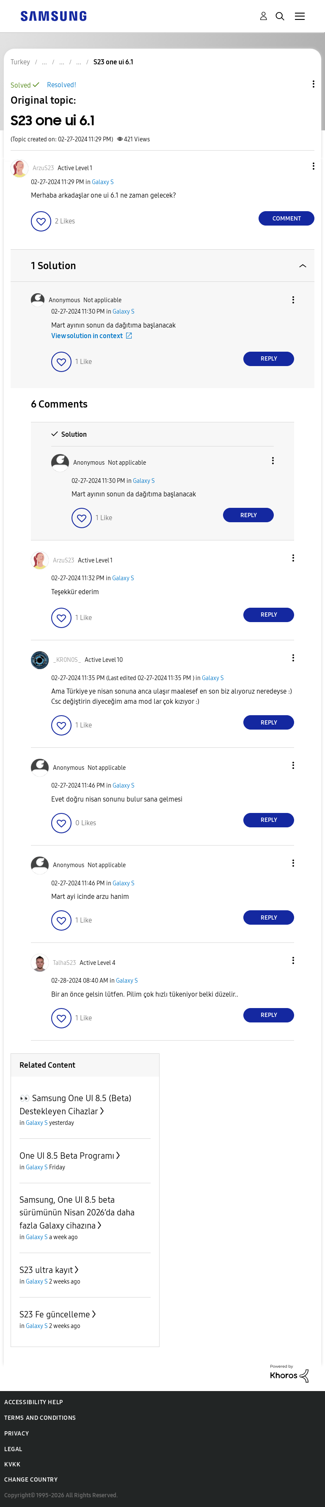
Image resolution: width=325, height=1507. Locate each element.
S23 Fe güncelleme (54, 1314)
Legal (13, 1449)
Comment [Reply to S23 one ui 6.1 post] (287, 218)
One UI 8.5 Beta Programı (66, 1156)
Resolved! (61, 85)
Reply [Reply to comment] (269, 358)
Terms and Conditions (40, 1418)
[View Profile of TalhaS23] (64, 963)
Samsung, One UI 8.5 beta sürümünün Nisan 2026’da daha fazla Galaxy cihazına (77, 1213)
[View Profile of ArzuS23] (43, 168)
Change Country (31, 1479)
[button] (299, 166)
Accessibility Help (33, 1402)
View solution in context (87, 336)
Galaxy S (103, 182)
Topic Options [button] (299, 84)
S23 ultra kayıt (46, 1270)
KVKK (12, 1464)
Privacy (16, 1433)
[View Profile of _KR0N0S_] (67, 660)
